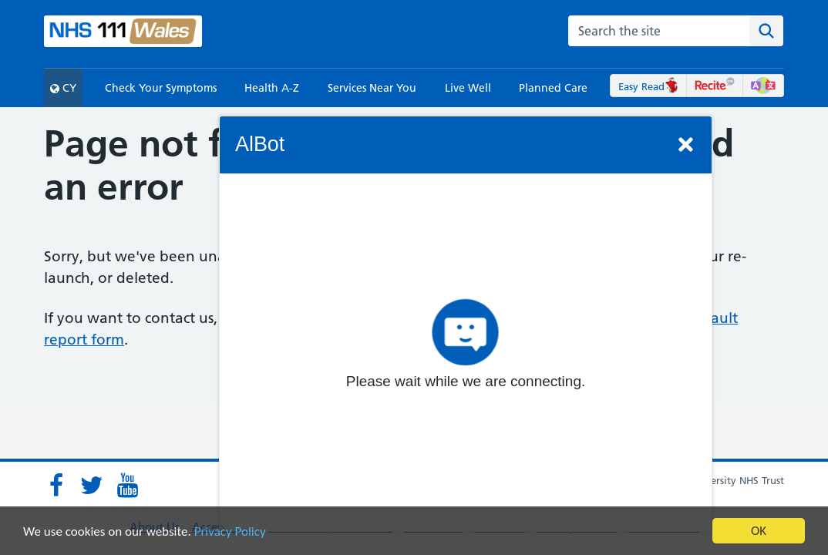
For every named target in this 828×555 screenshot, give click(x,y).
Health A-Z (271, 88)
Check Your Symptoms (161, 88)
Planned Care (553, 88)
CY (63, 88)
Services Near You (372, 88)
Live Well (468, 88)
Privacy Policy (230, 531)
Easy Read (648, 86)
